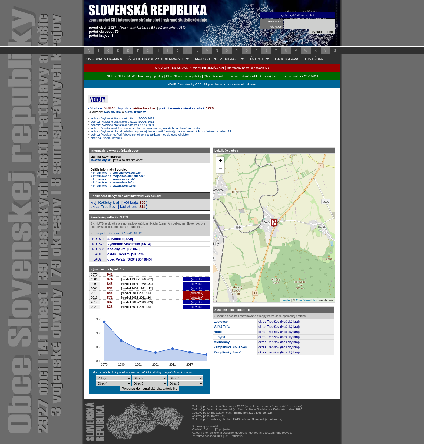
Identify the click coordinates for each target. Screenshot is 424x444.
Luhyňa (219, 337)
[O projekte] (222, 429)
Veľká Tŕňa (222, 327)
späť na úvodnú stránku (106, 137)
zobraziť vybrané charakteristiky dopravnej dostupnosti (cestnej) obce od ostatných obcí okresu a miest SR (161, 131)
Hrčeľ (218, 332)
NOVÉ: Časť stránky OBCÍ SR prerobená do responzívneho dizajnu (211, 84)
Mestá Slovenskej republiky (145, 76)
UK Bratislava (234, 436)
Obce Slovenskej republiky (183, 76)
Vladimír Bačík (201, 429)
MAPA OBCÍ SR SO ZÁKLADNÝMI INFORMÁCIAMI (189, 67)
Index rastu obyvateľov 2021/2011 (295, 76)
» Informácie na (116, 172)
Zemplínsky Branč (227, 352)
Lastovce (221, 321)
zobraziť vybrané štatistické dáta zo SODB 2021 (122, 118)
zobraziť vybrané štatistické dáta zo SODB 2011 (122, 121)
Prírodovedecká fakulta (207, 436)
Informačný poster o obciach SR (248, 67)
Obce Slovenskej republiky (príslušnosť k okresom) (237, 76)
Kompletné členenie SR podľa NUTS (118, 233)
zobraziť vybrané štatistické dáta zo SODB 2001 (122, 124)
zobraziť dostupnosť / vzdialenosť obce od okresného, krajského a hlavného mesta (145, 128)
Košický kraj (113, 111)
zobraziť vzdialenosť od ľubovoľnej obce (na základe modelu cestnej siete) (140, 134)
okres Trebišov (135, 111)
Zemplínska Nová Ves (230, 347)
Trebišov (108, 207)
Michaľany (222, 342)
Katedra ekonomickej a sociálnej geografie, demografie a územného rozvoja (242, 432)
